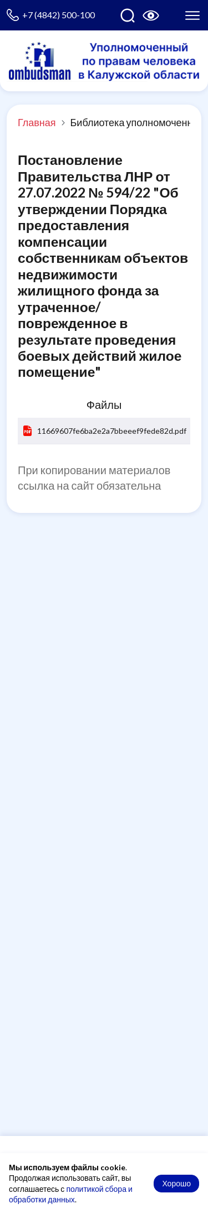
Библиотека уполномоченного (138, 122)
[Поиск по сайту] (127, 15)
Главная (37, 122)
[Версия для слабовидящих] (151, 15)
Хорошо (176, 1183)
